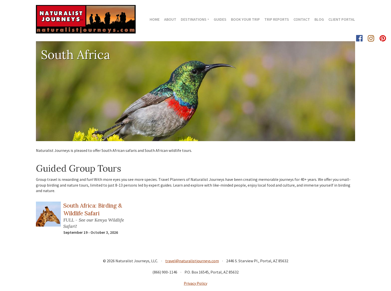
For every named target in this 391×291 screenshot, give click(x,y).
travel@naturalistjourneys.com (192, 260)
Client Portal (341, 19)
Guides (220, 19)
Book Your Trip (245, 19)
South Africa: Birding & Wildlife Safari (92, 209)
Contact (301, 19)
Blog (319, 19)
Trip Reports (276, 19)
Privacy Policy (195, 283)
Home (155, 19)
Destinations (193, 19)
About (170, 19)
